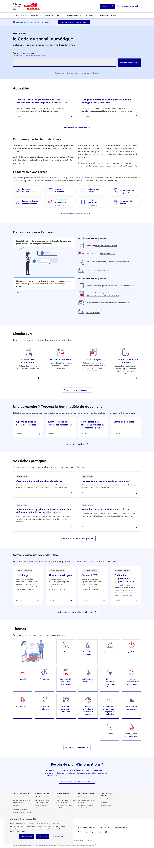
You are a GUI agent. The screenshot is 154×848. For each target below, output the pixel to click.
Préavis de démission (60, 359)
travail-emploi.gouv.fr (86, 827)
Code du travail (18, 15)
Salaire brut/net (93, 359)
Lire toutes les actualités (75, 127)
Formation (44, 679)
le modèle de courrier (103, 270)
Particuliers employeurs (44, 707)
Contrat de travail (88, 653)
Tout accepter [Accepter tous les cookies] (26, 836)
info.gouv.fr (103, 827)
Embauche (66, 651)
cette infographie (107, 253)
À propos (16, 806)
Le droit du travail (18, 797)
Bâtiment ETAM (90, 575)
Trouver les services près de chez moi (76, 781)
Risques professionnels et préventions (131, 682)
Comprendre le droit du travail (75, 213)
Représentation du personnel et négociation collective (109, 710)
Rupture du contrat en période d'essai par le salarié (66, 801)
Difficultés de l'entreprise (88, 680)
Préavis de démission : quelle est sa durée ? (106, 481)
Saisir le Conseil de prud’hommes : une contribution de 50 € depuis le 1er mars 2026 (41, 101)
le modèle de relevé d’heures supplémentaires (111, 302)
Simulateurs (34, 15)
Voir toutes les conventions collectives (75, 612)
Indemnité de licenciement (28, 361)
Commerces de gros (60, 575)
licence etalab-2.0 (88, 845)
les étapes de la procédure (106, 245)
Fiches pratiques (73, 15)
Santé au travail (22, 706)
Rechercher (106, 6)
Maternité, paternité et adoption (66, 709)
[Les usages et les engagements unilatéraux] (61, 202)
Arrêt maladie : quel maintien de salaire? (39, 481)
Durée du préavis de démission (87, 797)
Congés (22, 679)
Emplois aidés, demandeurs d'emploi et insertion (66, 683)
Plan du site (91, 841)
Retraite (109, 733)
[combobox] (64, 62)
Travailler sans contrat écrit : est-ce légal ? (105, 509)
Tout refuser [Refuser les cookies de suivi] (42, 836)
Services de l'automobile (107, 799)
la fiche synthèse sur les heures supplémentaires (114, 285)
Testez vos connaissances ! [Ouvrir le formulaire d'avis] (75, 22)
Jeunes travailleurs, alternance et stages (87, 710)
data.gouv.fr (100, 832)
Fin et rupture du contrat (131, 707)
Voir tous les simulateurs (75, 389)
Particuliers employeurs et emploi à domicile (125, 578)
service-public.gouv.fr (120, 827)
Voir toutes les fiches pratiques (75, 538)
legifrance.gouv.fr (84, 832)
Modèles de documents (52, 15)
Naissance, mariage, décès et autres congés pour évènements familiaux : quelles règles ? (43, 511)
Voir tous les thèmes (75, 747)
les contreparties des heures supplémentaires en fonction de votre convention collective (110, 294)
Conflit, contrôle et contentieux (131, 735)
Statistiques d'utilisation (20, 809)
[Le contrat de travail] (126, 202)
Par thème (89, 15)
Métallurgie (22, 575)
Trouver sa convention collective (126, 361)
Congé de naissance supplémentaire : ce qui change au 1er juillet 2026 (106, 101)
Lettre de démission (62, 797)
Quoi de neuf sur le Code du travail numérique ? (21, 801)
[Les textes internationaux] (28, 190)
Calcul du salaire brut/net (42, 797)
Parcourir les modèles (75, 444)
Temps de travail (131, 651)
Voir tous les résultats (128, 62)
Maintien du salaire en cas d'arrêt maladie (86, 807)
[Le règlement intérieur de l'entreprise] (93, 202)
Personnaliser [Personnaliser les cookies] (58, 836)
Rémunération (110, 651)
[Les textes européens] (61, 190)
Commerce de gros (106, 806)
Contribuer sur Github (77, 841)
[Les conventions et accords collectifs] (28, 202)
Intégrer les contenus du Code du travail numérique (22, 814)
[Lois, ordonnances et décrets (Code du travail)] (126, 190)
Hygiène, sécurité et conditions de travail (109, 683)
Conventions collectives (107, 15)
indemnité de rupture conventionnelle (113, 261)
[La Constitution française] (93, 190)
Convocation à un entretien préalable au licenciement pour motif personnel (66, 808)
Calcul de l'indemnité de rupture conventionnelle (42, 801)
